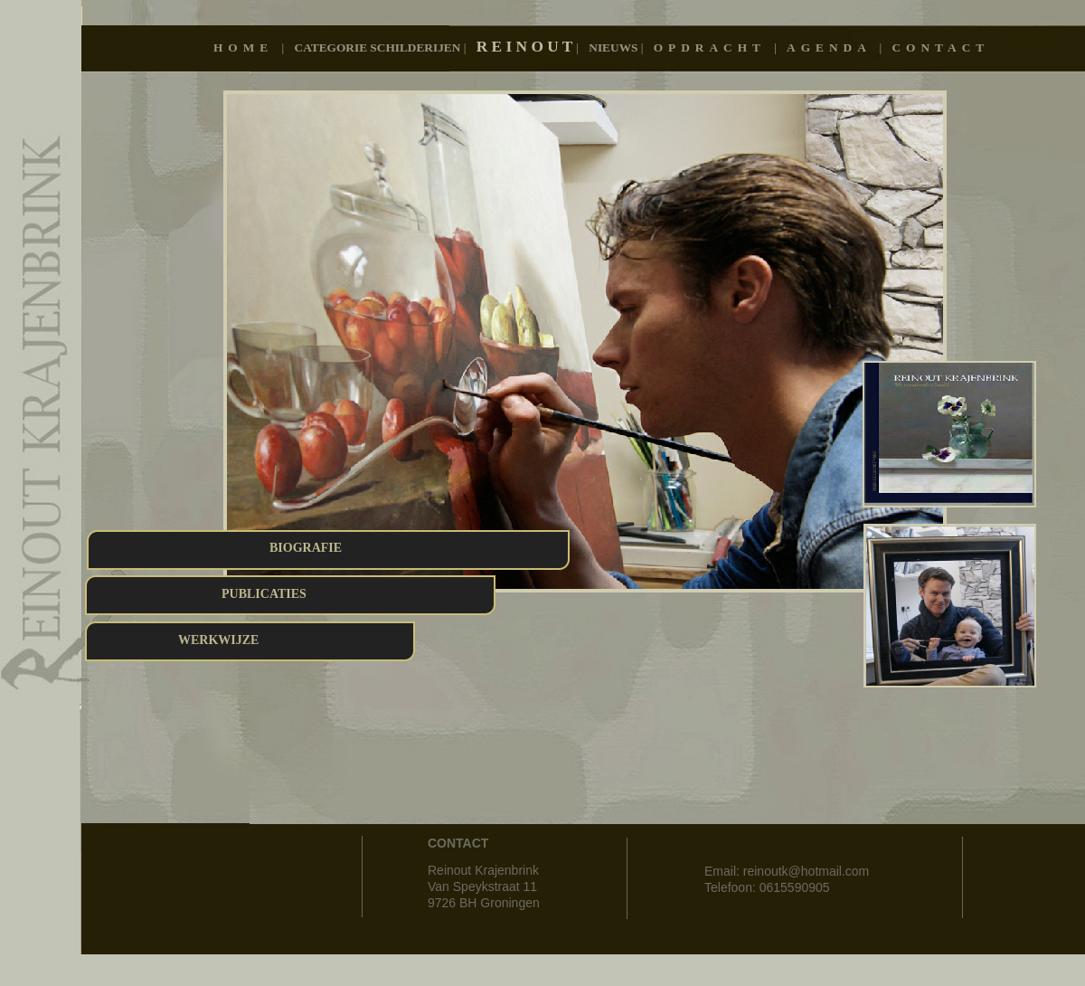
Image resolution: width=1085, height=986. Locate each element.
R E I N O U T (526, 46)
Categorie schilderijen (379, 47)
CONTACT (940, 47)
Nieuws (614, 47)
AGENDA (833, 47)
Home (247, 47)
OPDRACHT (714, 47)
